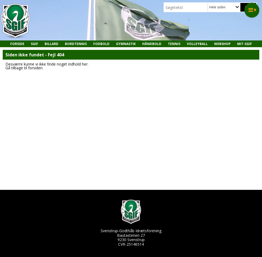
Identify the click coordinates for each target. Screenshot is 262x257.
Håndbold (151, 44)
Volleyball (197, 44)
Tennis (174, 44)
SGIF (34, 44)
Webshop (222, 44)
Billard (51, 44)
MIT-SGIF (244, 44)
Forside (17, 44)
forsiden (35, 67)
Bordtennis (76, 44)
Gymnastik (126, 44)
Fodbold (101, 44)
